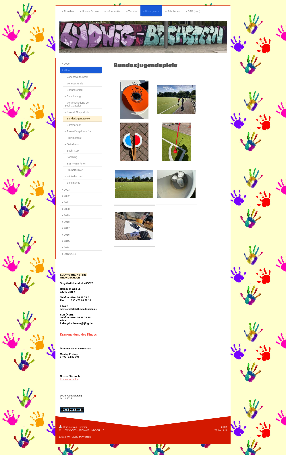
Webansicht (220, 430)
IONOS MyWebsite (81, 436)
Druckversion (68, 427)
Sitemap (83, 427)
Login (224, 426)
